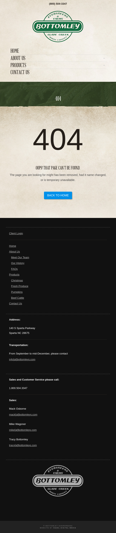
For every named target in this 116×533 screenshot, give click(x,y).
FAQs (14, 268)
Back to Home (58, 195)
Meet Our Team (20, 257)
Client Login (16, 233)
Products (18, 65)
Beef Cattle (17, 297)
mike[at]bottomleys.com (23, 429)
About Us (17, 58)
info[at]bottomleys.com (22, 359)
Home (14, 51)
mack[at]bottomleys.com (23, 414)
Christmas (17, 280)
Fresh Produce (19, 286)
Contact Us (19, 72)
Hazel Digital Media (64, 528)
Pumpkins (17, 291)
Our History (17, 263)
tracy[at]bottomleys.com (23, 445)
